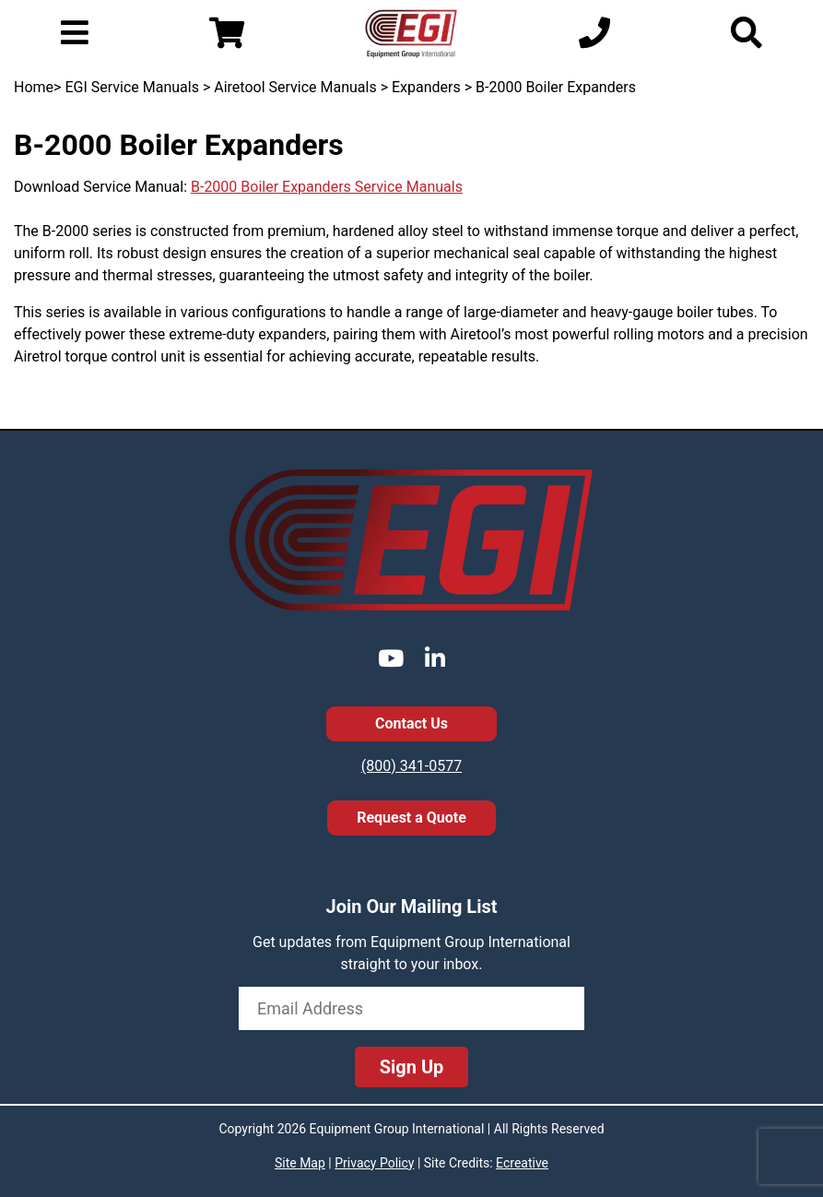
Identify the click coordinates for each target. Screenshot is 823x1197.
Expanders (426, 87)
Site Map (300, 1163)
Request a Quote (411, 817)
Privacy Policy (374, 1163)
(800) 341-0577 (411, 766)
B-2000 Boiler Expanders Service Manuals (327, 187)
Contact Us (411, 723)
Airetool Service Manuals (295, 87)
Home (33, 87)
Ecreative (522, 1163)
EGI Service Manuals (132, 87)
